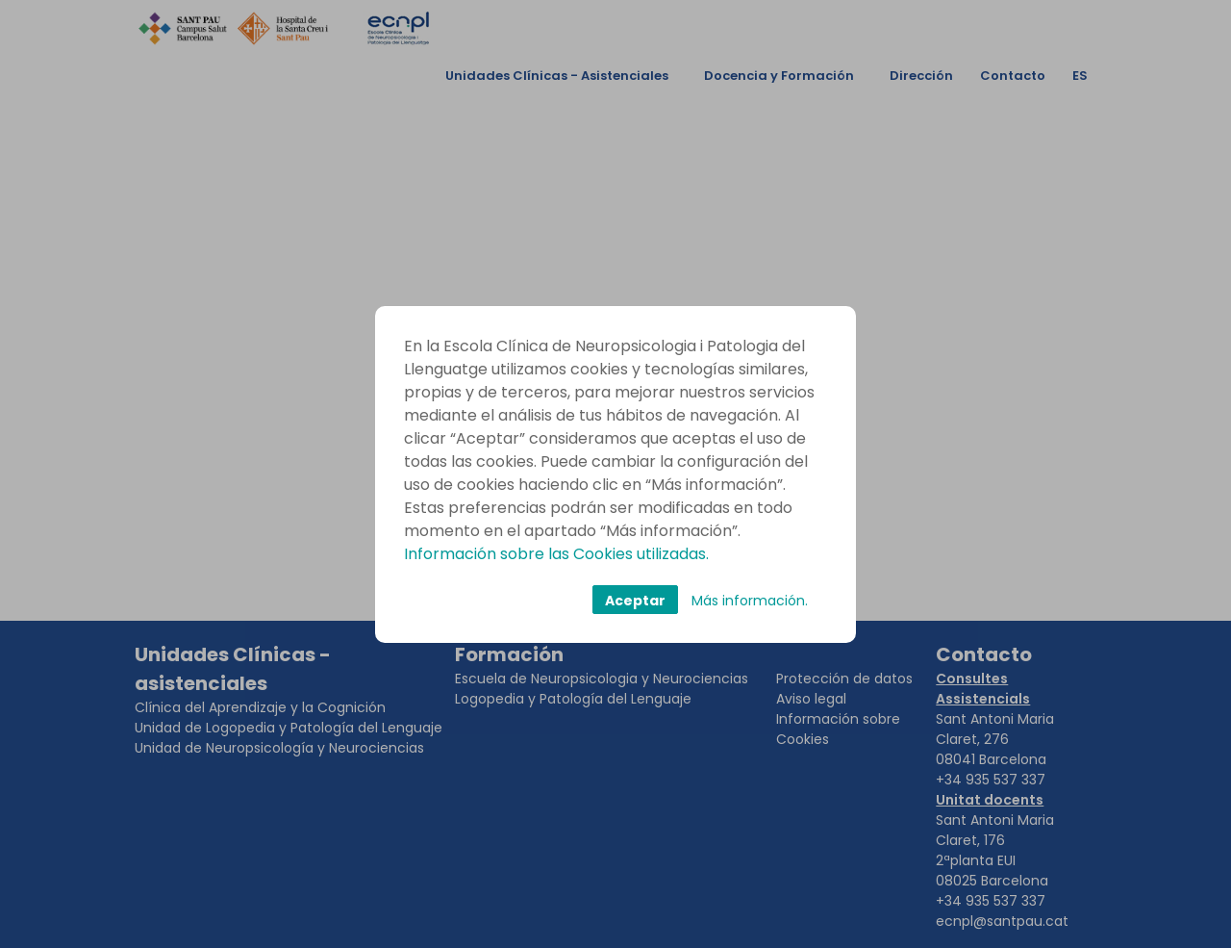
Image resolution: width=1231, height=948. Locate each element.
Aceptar (635, 600)
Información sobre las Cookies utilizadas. (556, 554)
